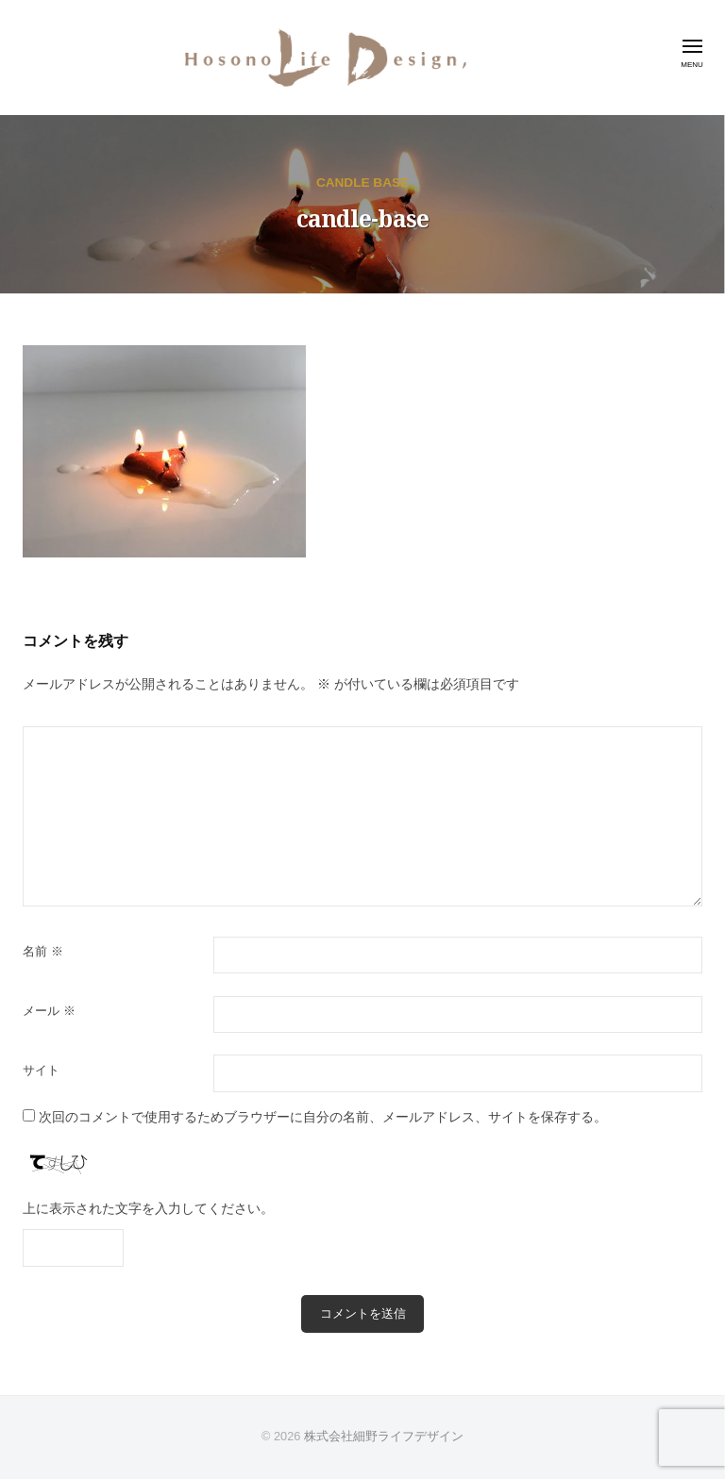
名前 (43, 951)
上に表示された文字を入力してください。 (148, 1209)
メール (49, 1011)
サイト (41, 1070)
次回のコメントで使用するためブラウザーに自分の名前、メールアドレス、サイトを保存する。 (323, 1117)
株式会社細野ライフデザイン (384, 1436)
